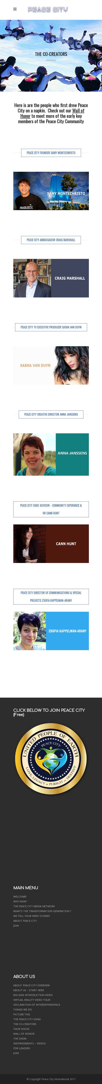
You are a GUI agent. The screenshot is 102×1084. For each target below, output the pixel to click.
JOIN (16, 925)
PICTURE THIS (21, 1014)
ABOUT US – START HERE (28, 990)
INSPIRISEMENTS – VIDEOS (29, 1043)
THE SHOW (19, 1038)
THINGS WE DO (22, 1009)
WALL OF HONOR (23, 1033)
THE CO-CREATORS (24, 1024)
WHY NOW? (20, 901)
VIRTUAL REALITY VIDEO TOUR (31, 1000)
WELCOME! (19, 896)
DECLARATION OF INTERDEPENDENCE (36, 1004)
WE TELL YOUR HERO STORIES (31, 916)
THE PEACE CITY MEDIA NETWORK (34, 906)
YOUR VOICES (21, 1029)
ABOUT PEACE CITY (25, 920)
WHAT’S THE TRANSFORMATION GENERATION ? (42, 911)
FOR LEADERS (21, 1048)
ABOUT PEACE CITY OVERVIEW (31, 985)
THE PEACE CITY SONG (27, 1019)
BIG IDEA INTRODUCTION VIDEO (33, 995)
